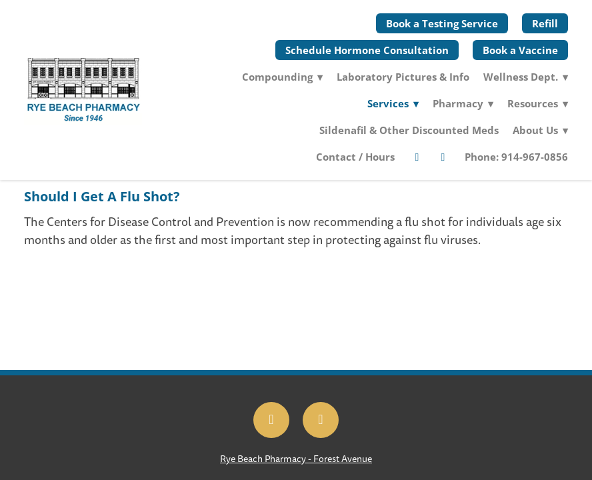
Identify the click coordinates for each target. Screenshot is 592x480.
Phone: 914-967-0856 (516, 156)
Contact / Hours (355, 156)
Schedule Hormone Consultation (367, 50)
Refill (545, 23)
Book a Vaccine (520, 50)
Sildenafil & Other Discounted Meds (409, 130)
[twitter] (443, 157)
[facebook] (417, 157)
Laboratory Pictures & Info (403, 76)
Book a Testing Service (442, 23)
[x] (321, 420)
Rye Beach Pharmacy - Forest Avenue (296, 459)
